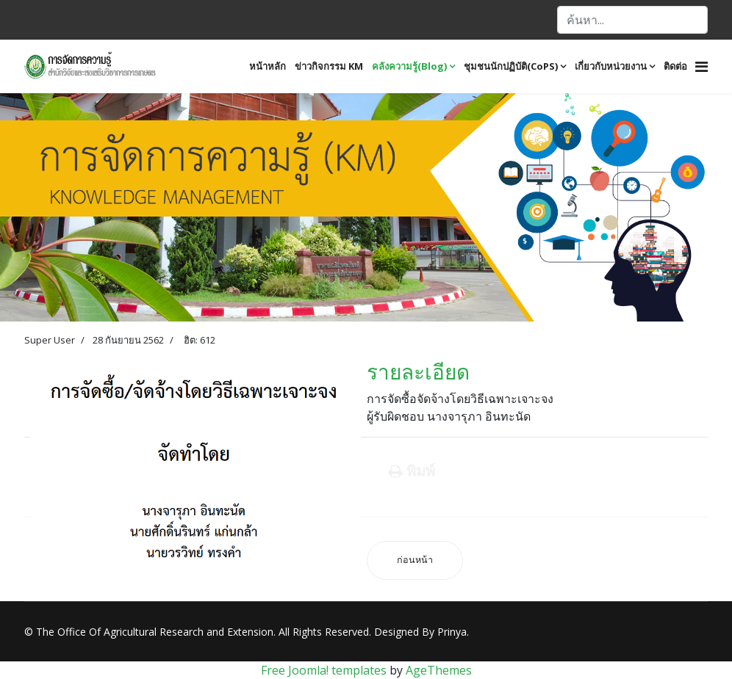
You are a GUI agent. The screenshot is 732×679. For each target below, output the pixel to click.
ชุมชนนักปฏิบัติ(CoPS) (511, 66)
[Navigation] (701, 66)
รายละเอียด (418, 371)
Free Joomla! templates (324, 670)
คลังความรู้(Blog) (409, 66)
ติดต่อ (675, 66)
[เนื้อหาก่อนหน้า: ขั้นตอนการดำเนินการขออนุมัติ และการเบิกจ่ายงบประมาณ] (415, 560)
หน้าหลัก (267, 66)
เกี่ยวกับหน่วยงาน (611, 66)
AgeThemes (439, 670)
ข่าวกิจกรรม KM (329, 66)
